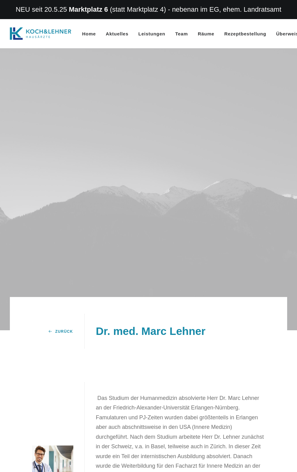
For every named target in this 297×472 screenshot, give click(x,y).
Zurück (60, 294)
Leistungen (151, 33)
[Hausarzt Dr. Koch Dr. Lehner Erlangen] (40, 33)
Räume (206, 33)
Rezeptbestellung (245, 33)
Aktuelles (117, 33)
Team (181, 33)
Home (89, 33)
